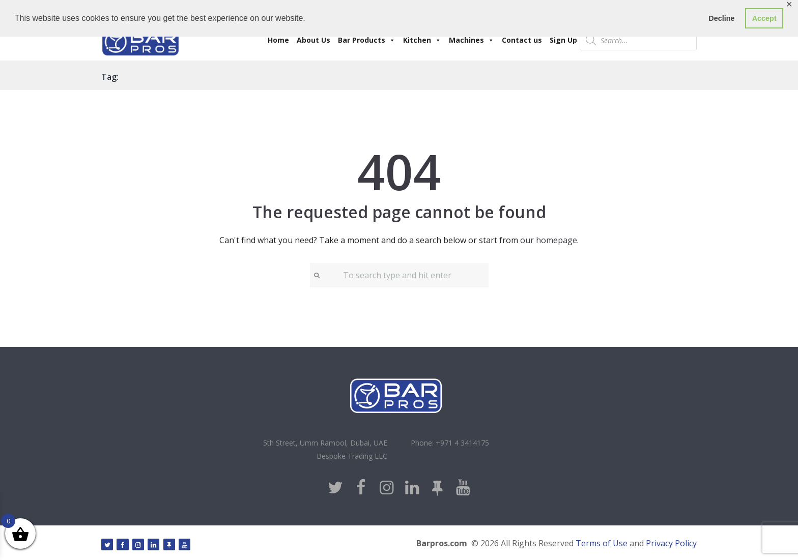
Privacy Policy (671, 543)
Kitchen (422, 40)
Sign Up (563, 40)
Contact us (522, 40)
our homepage (548, 240)
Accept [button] (764, 18)
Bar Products (366, 40)
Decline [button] (721, 18)
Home (278, 40)
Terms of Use (602, 543)
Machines (471, 40)
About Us (313, 40)
